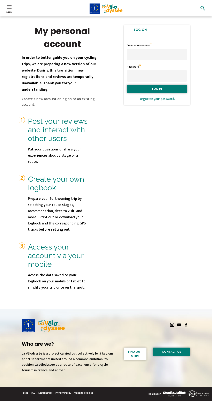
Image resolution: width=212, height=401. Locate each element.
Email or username (138, 45)
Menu (9, 8)
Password (133, 66)
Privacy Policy (63, 393)
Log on (140, 29)
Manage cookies (83, 393)
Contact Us (171, 352)
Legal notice (45, 393)
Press (25, 393)
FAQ (33, 393)
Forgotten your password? (156, 99)
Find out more (135, 354)
